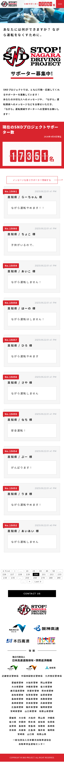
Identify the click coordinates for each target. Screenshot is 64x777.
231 (44, 574)
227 (12, 574)
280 (51, 577)
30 (40, 571)
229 (28, 574)
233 (59, 574)
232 (52, 574)
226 (4, 574)
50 (54, 571)
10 (27, 571)
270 (43, 577)
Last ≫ (38, 581)
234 (5, 577)
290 (59, 577)
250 (27, 577)
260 (35, 577)
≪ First (6, 571)
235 (13, 577)
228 (20, 574)
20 (34, 571)
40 (47, 571)
